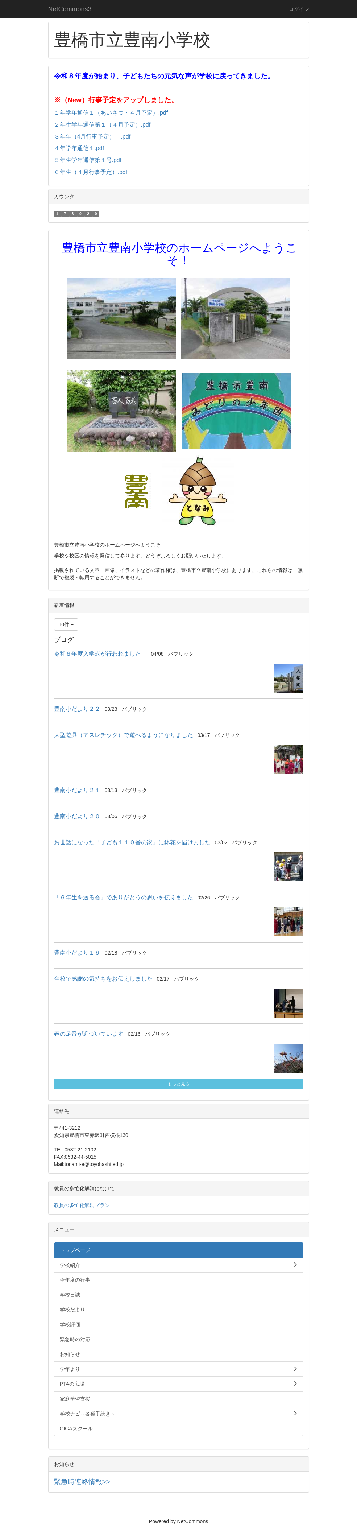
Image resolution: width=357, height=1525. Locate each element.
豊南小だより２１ (77, 790)
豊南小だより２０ (77, 816)
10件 (66, 624)
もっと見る (179, 1084)
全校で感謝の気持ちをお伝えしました (103, 979)
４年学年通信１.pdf (79, 148)
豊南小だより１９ (77, 952)
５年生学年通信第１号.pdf (88, 160)
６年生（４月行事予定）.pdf (91, 172)
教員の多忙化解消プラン (82, 1205)
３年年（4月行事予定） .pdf (92, 136)
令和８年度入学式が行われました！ (100, 654)
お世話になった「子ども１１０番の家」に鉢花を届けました (132, 842)
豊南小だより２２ (77, 709)
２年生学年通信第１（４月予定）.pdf (102, 124)
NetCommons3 (70, 9)
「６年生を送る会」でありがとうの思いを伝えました (123, 897)
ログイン (299, 9)
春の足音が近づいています (89, 1034)
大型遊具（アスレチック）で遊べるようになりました (123, 735)
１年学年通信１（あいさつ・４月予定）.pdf (111, 113)
